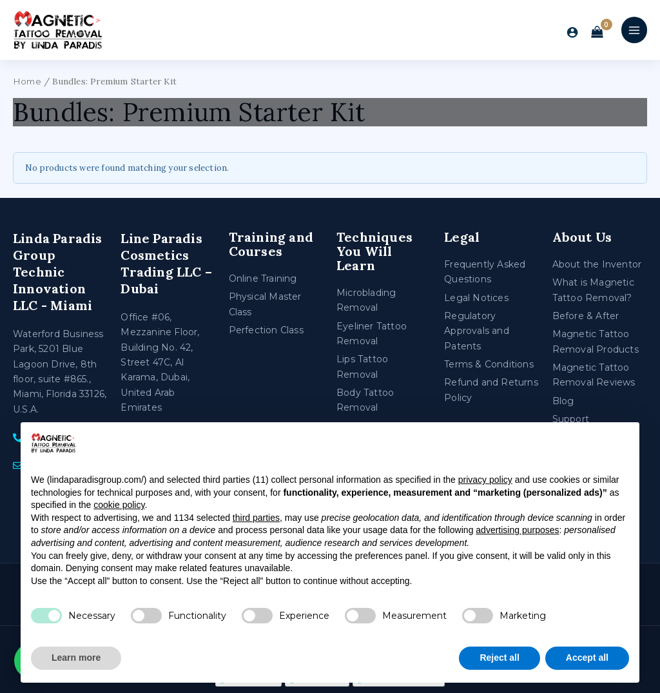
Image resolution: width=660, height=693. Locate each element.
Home (27, 81)
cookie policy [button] (118, 505)
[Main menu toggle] (634, 30)
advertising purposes (517, 530)
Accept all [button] (587, 657)
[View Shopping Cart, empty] (597, 33)
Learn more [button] (76, 657)
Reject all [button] (499, 657)
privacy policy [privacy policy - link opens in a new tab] (485, 479)
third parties (256, 517)
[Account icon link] (572, 32)
